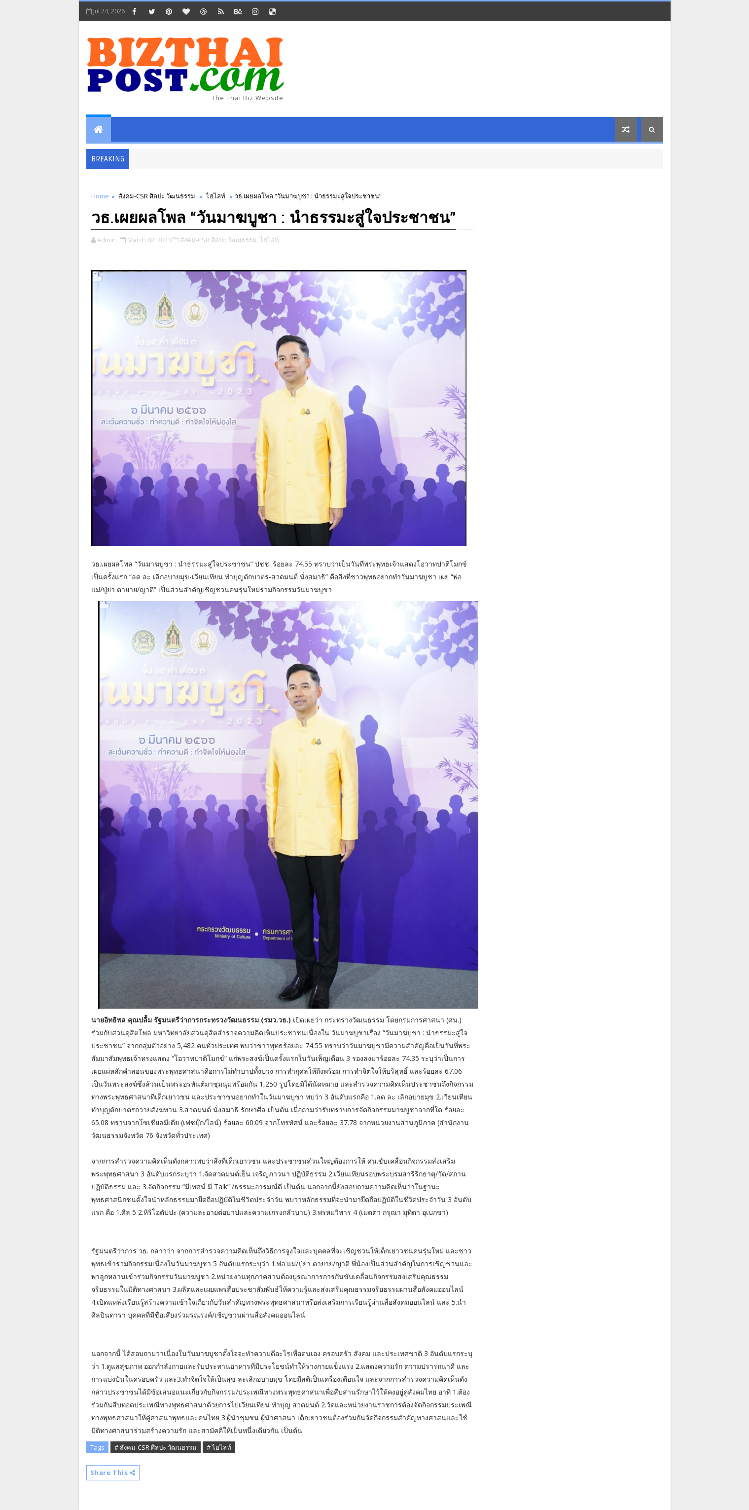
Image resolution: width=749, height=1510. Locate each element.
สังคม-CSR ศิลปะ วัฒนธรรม (156, 195)
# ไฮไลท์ (219, 1447)
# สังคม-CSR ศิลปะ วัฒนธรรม (155, 1447)
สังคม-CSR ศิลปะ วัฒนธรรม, (219, 239)
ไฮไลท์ (215, 195)
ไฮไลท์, (270, 239)
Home (100, 195)
